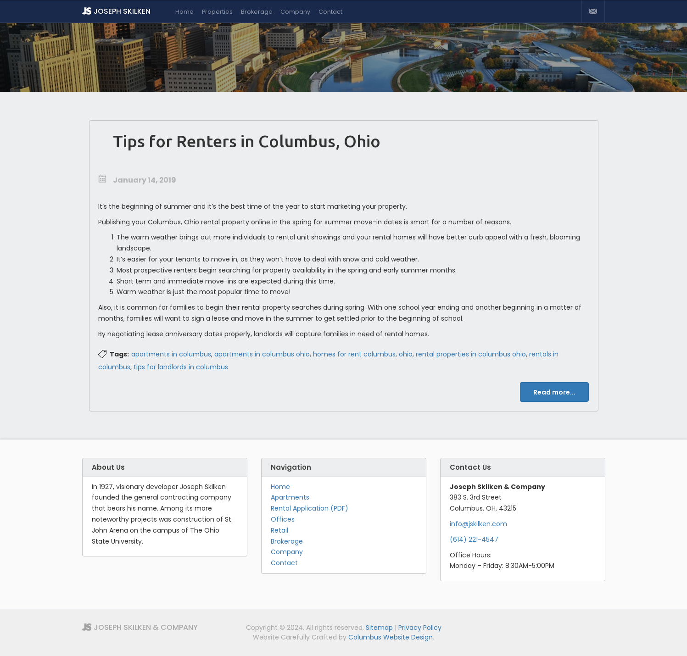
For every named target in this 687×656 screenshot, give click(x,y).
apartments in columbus (171, 354)
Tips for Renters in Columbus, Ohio (246, 141)
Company (295, 12)
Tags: (119, 354)
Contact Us (592, 11)
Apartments (290, 497)
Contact (330, 12)
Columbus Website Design (390, 637)
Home (184, 12)
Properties (217, 12)
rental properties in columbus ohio (471, 354)
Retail (279, 530)
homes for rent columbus (354, 354)
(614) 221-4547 (474, 539)
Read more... (554, 392)
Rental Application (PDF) (309, 508)
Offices (283, 519)
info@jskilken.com (478, 523)
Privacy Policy (419, 627)
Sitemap (379, 627)
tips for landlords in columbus (181, 367)
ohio (406, 354)
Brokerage (257, 12)
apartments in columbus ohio (262, 354)
